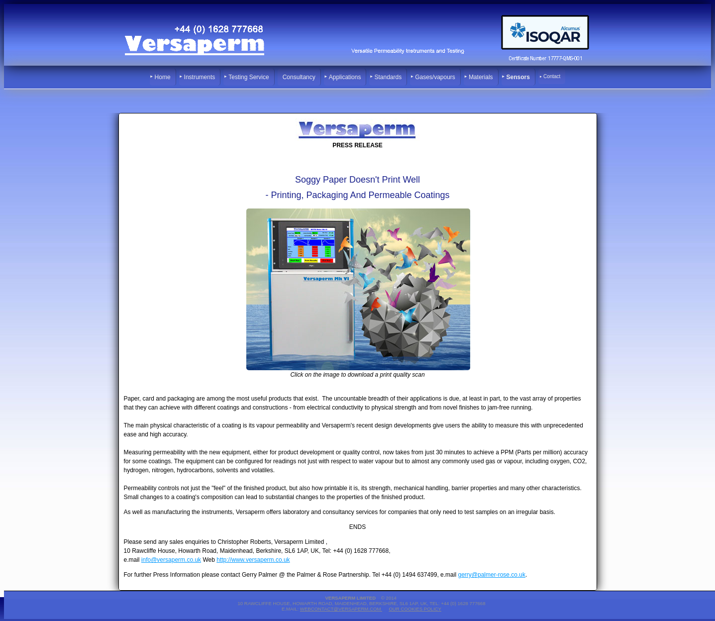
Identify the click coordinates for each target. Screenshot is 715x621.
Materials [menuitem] (481, 77)
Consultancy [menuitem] (299, 77)
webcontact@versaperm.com (341, 609)
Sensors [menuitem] (518, 77)
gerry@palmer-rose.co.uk (491, 574)
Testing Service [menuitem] (248, 77)
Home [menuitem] (163, 77)
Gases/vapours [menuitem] (435, 77)
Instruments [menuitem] (199, 77)
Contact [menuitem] (551, 76)
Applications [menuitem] (345, 77)
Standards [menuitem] (388, 77)
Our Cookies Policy (415, 609)
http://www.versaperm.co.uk (253, 559)
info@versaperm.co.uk (171, 559)
